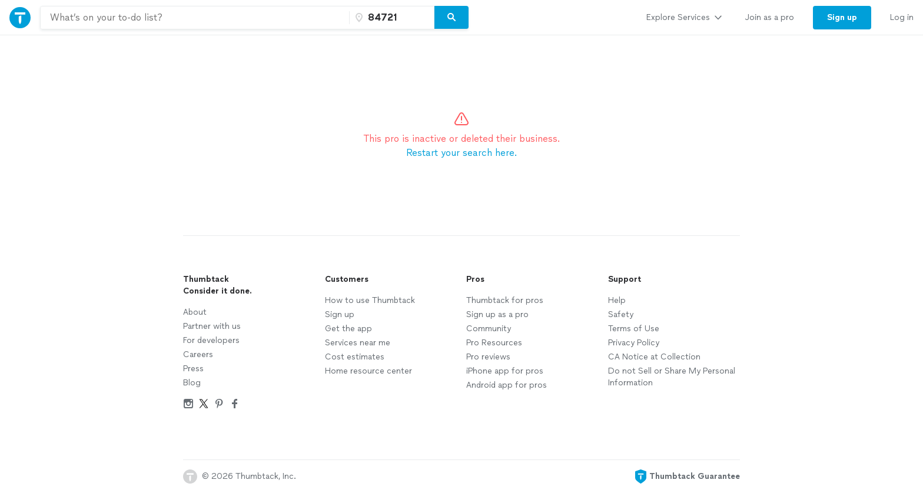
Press (193, 369)
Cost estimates (354, 357)
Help (617, 300)
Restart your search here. (461, 152)
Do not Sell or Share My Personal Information (671, 377)
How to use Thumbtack (370, 300)
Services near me (357, 343)
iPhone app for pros (504, 371)
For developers (211, 340)
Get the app (348, 329)
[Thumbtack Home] (20, 17)
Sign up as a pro (497, 314)
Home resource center (368, 371)
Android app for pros (506, 385)
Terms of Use (633, 329)
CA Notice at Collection (654, 357)
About (195, 312)
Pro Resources (494, 343)
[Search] (451, 17)
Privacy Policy (633, 343)
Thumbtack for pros (504, 300)
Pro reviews (488, 357)
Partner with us (212, 326)
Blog (192, 383)
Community (488, 329)
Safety (620, 314)
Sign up (339, 314)
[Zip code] (390, 17)
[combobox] (195, 17)
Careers (198, 354)
